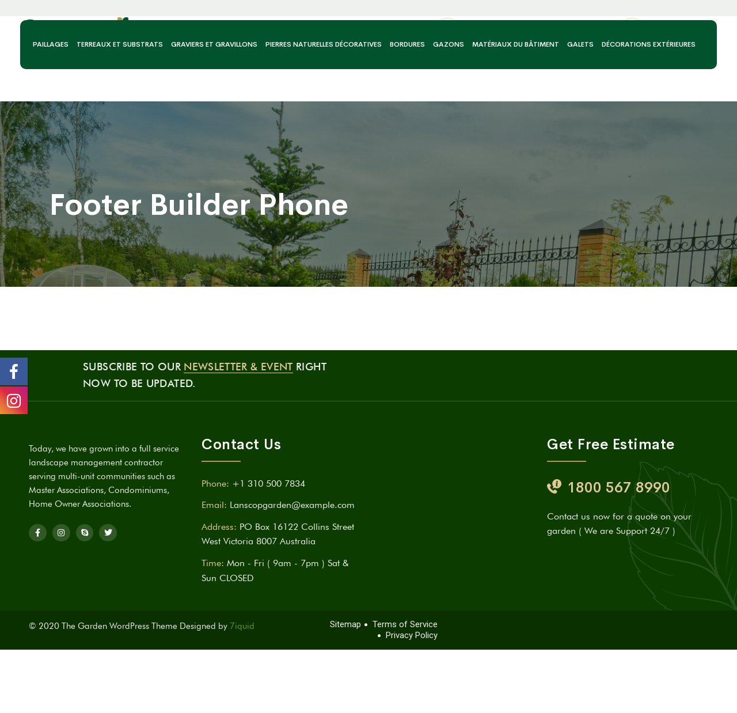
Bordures (407, 96)
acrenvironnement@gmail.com (533, 49)
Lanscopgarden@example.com (292, 504)
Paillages (51, 96)
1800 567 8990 (618, 487)
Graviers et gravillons (214, 96)
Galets (580, 96)
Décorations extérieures (649, 96)
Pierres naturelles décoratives (323, 96)
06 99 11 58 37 (686, 49)
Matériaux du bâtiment (515, 96)
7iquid (242, 626)
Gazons (448, 96)
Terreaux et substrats (120, 96)
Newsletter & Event (238, 367)
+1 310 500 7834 (268, 483)
